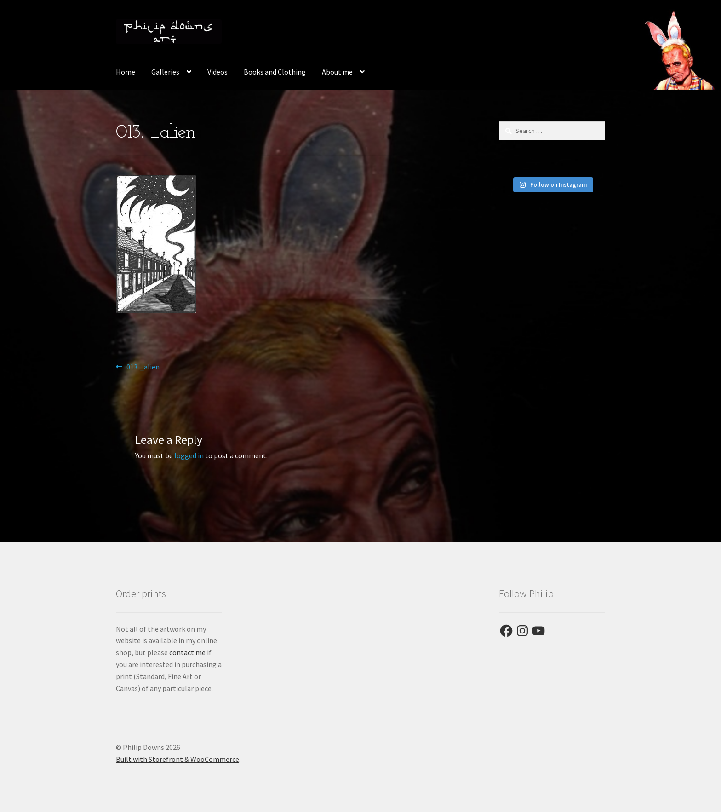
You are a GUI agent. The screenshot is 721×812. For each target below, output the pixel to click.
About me (337, 71)
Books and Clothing (275, 71)
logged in (189, 455)
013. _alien (143, 367)
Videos (217, 71)
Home (125, 71)
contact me (187, 652)
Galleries (165, 71)
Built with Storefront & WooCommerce (177, 759)
